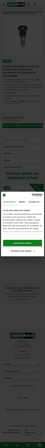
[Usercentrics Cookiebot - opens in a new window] (32, 195)
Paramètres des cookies (22, 251)
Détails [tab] (22, 202)
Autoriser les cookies (22, 243)
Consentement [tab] (9, 202)
